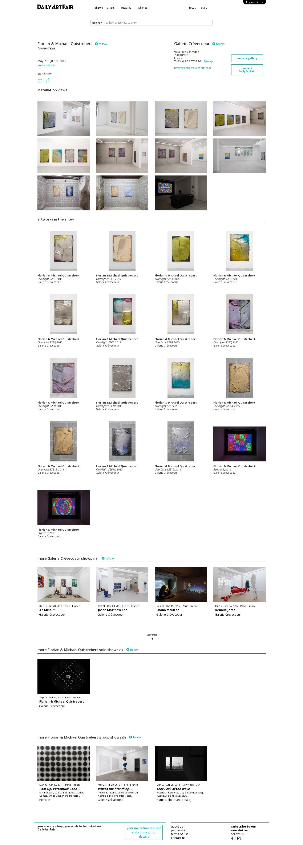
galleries (142, 7)
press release (46, 65)
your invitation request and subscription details (144, 832)
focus (192, 7)
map (208, 61)
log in (254, 2)
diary (204, 7)
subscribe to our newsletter (243, 828)
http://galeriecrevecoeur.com (192, 68)
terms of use (180, 834)
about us (177, 826)
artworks (126, 7)
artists (110, 7)
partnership (178, 830)
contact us (178, 838)
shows (98, 7)
